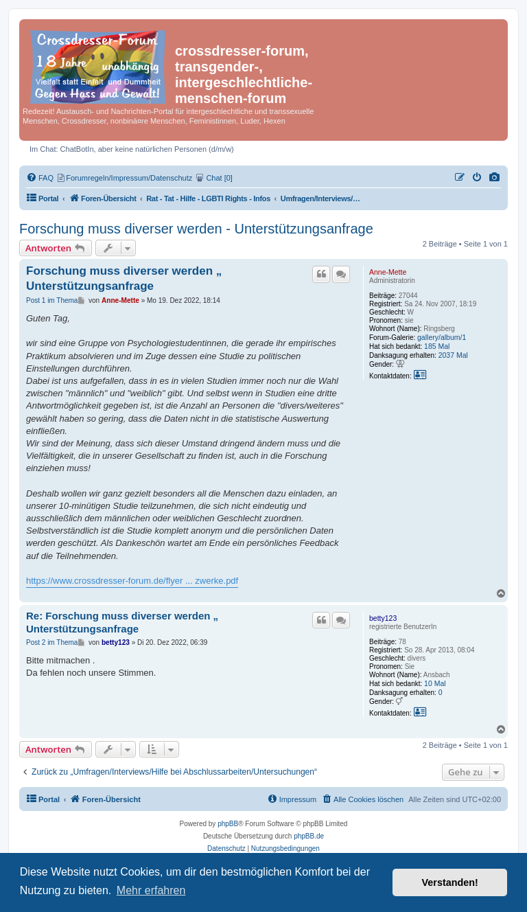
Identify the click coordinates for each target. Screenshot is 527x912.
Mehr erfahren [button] (151, 890)
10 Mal (435, 683)
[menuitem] (495, 178)
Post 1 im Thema (52, 300)
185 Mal (436, 346)
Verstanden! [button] (450, 882)
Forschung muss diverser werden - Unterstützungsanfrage (196, 228)
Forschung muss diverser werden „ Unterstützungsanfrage (124, 278)
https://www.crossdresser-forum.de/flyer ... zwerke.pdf (132, 580)
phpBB (228, 824)
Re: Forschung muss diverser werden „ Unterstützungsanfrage (122, 622)
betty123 (383, 618)
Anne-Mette (387, 272)
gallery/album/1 (441, 337)
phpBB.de (309, 836)
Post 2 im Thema (52, 642)
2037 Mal (453, 355)
